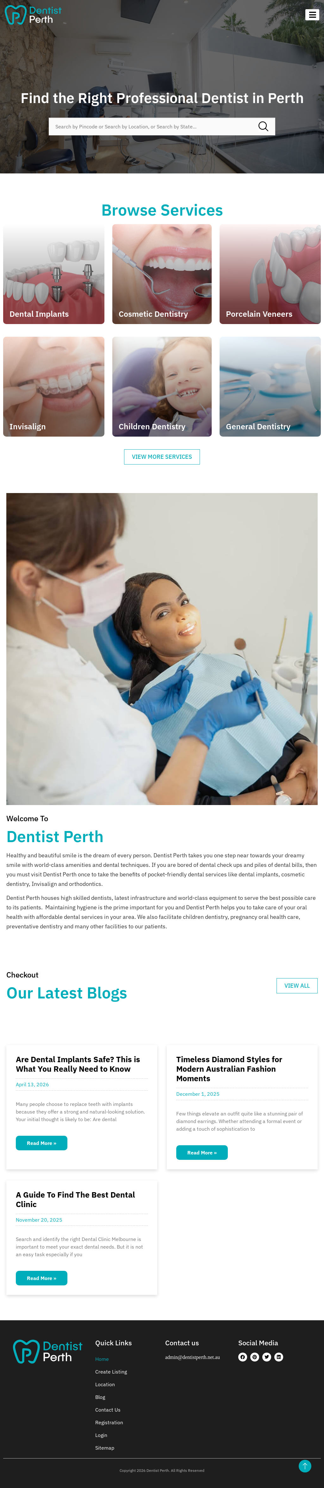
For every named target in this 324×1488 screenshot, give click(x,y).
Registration (109, 1422)
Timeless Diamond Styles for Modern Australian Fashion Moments (229, 1068)
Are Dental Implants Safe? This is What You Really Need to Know (78, 1064)
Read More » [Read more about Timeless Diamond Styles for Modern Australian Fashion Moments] (202, 1152)
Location (105, 1384)
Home (102, 1359)
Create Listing (111, 1371)
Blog (100, 1397)
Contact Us (108, 1410)
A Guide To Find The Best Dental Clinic (75, 1199)
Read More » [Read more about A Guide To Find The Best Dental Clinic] (41, 1278)
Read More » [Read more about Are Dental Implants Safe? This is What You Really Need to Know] (41, 1143)
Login (101, 1435)
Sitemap (104, 1448)
